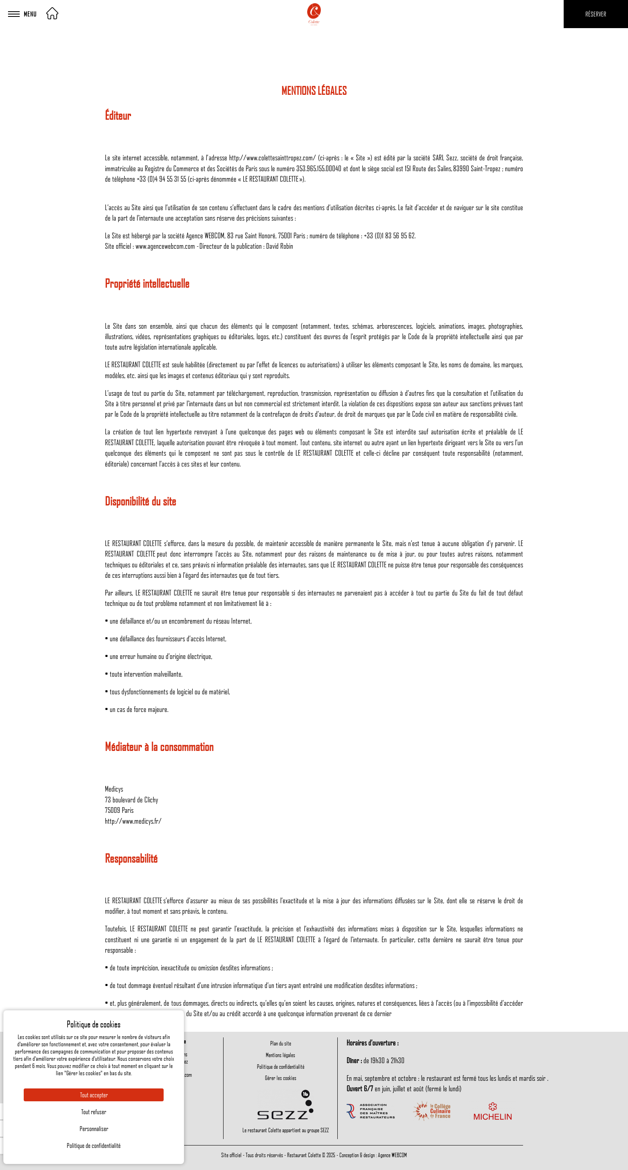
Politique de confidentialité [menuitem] (280, 1066)
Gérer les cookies (280, 1077)
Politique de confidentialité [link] (94, 1145)
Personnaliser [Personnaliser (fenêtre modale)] (94, 1129)
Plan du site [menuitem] (280, 1043)
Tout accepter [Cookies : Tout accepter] (94, 1095)
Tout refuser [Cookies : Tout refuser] (93, 1112)
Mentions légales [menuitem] (280, 1054)
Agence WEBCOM (392, 1154)
